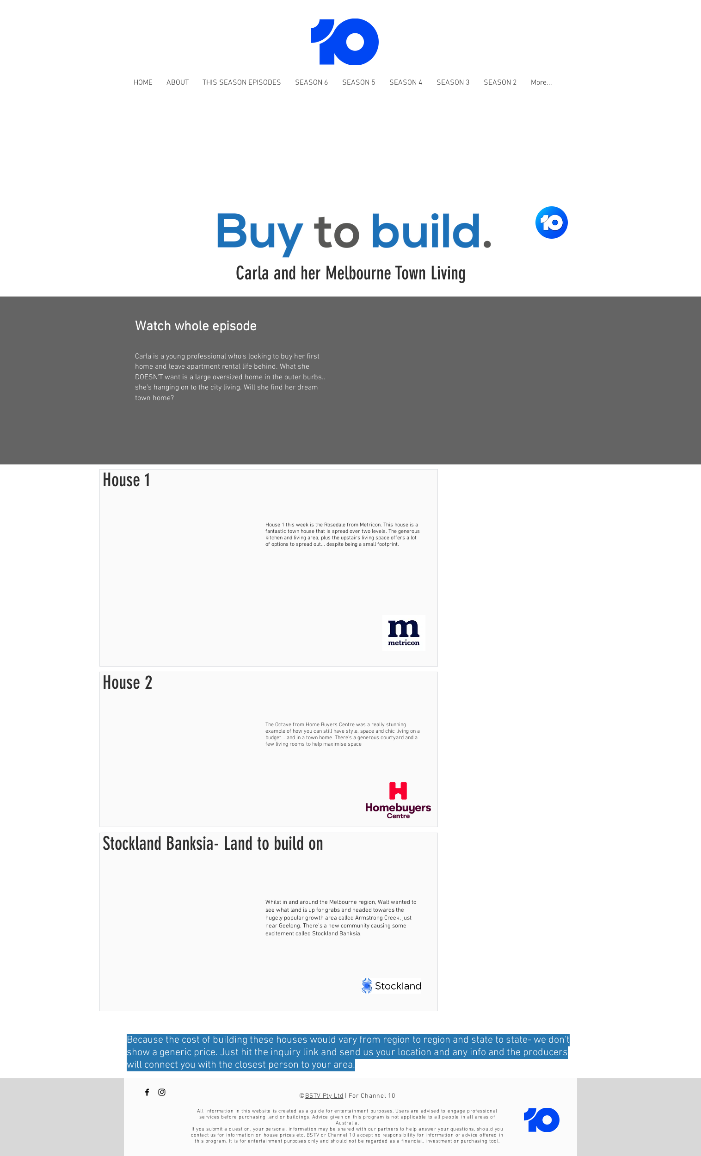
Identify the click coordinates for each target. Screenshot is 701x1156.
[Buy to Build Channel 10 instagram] (161, 1092)
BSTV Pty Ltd (324, 1096)
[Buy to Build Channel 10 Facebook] (147, 1092)
